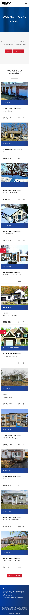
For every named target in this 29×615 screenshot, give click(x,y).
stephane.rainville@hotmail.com (14, 597)
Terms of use (18, 609)
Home (9, 51)
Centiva (17, 613)
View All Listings (14, 575)
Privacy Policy (11, 609)
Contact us (18, 51)
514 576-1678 (9, 595)
